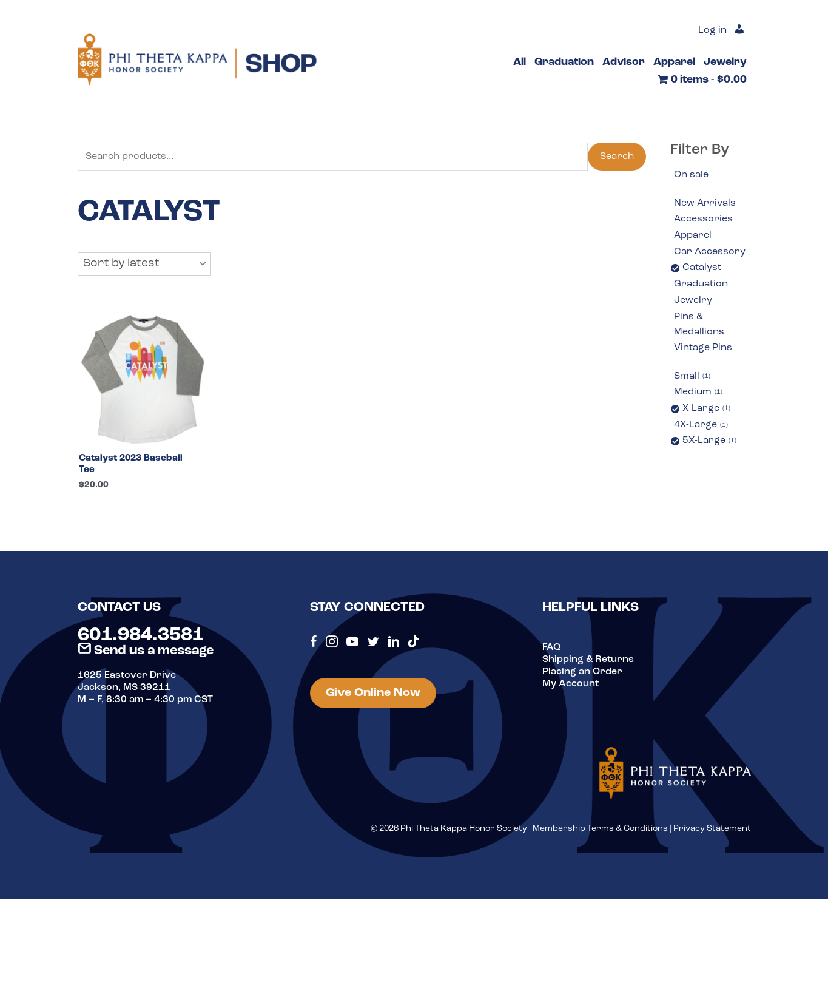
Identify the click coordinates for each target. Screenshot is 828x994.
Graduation (701, 284)
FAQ (551, 648)
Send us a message (146, 651)
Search (617, 156)
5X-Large (709, 441)
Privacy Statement (712, 829)
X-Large (706, 409)
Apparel (693, 235)
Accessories (703, 219)
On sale (691, 175)
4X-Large (701, 425)
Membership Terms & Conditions (600, 829)
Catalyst (701, 267)
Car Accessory (710, 252)
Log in (712, 30)
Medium (698, 393)
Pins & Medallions (699, 324)
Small (692, 377)
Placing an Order (582, 672)
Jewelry (693, 300)
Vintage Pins (703, 348)
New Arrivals (705, 203)
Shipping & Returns (588, 660)
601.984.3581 (141, 636)
